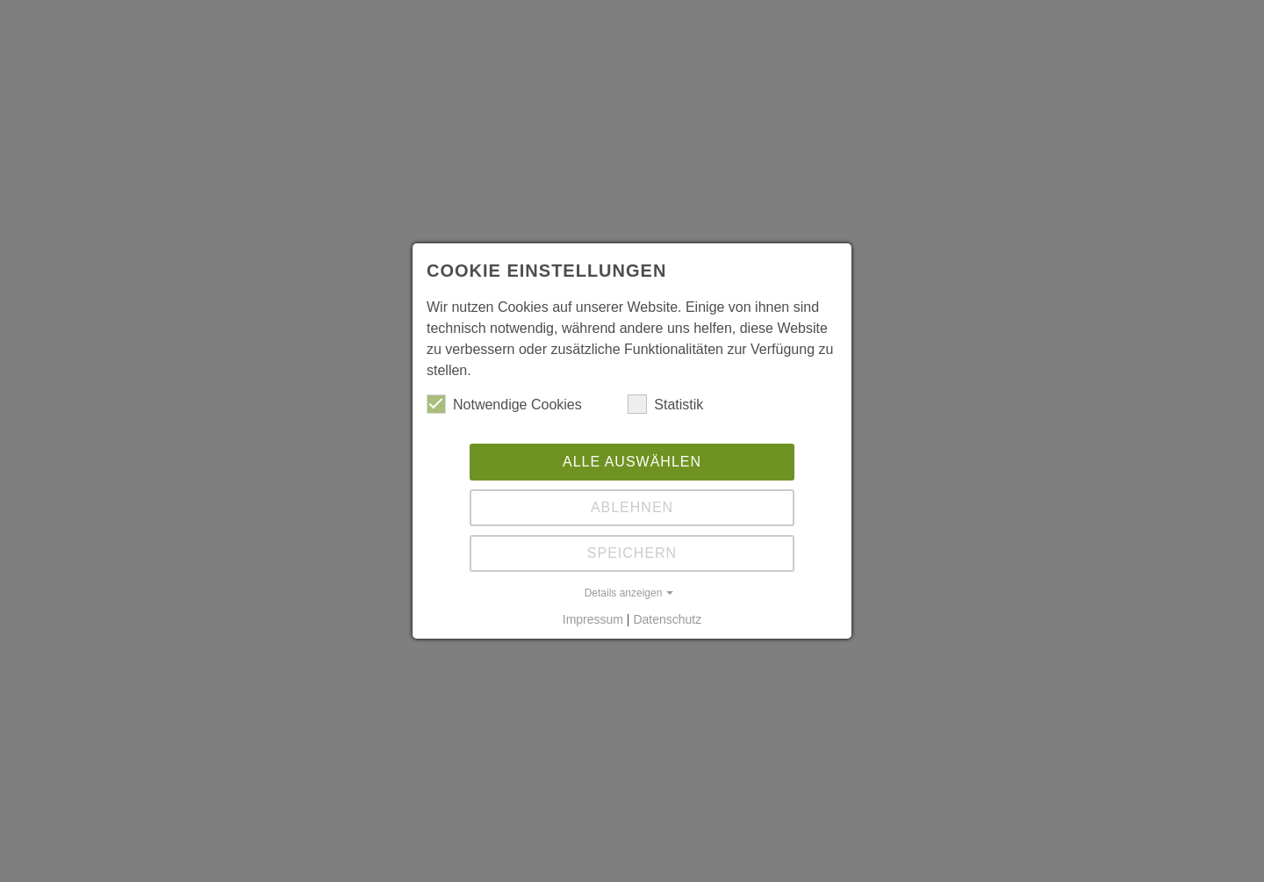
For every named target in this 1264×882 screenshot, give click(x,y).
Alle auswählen (632, 461)
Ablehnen (632, 507)
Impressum (593, 619)
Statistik (665, 404)
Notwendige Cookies (504, 404)
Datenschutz (667, 619)
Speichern (632, 553)
